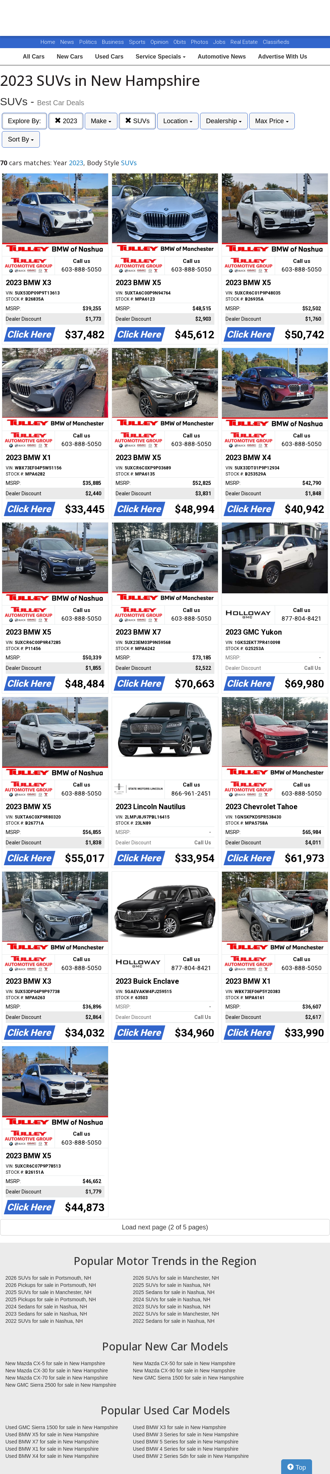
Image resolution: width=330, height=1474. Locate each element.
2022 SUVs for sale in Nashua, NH (44, 1321)
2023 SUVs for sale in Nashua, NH (171, 1307)
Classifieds (276, 42)
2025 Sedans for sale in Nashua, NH (173, 1292)
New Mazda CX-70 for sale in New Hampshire (56, 1378)
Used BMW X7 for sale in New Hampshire (52, 1442)
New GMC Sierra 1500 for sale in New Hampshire (188, 1378)
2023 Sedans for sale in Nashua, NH (46, 1314)
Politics (88, 42)
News (67, 42)
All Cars (34, 57)
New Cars (70, 57)
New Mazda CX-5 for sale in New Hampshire (55, 1363)
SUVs (137, 121)
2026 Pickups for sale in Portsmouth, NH (50, 1285)
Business (113, 42)
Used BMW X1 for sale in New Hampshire (52, 1449)
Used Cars (109, 57)
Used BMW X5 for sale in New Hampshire (52, 1434)
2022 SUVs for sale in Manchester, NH (176, 1314)
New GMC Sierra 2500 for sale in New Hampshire (60, 1385)
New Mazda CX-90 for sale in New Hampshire (184, 1370)
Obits (180, 42)
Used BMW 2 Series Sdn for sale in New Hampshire (191, 1456)
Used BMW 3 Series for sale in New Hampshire (185, 1434)
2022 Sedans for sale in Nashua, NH (173, 1321)
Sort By (21, 139)
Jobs (220, 42)
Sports (138, 42)
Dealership (224, 121)
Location (177, 121)
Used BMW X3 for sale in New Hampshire (179, 1427)
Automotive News (221, 57)
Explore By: (24, 121)
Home (48, 42)
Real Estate (245, 42)
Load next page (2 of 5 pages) (165, 1227)
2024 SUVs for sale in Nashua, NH (171, 1299)
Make (101, 121)
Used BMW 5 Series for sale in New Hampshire (185, 1442)
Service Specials (161, 57)
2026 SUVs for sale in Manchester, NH (176, 1278)
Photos (200, 42)
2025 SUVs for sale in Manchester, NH (48, 1292)
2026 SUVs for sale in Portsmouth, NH (48, 1278)
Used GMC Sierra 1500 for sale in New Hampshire (61, 1427)
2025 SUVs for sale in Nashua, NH (171, 1285)
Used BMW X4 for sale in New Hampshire (52, 1456)
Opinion (160, 42)
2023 (66, 121)
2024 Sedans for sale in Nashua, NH (46, 1307)
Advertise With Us (282, 57)
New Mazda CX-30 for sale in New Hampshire (56, 1370)
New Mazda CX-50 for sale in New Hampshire (184, 1363)
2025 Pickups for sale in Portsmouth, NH (50, 1299)
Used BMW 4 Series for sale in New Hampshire (185, 1449)
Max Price (272, 121)
